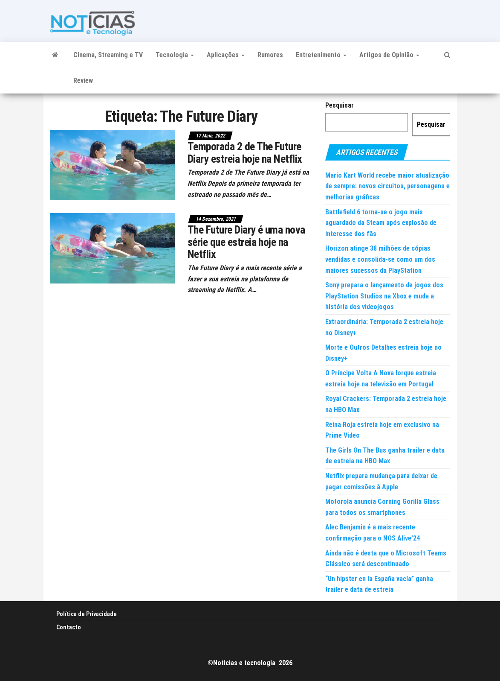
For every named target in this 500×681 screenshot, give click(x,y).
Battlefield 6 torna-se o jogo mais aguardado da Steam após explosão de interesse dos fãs (380, 223)
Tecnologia (175, 55)
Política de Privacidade (86, 614)
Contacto (68, 627)
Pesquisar (339, 105)
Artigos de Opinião (389, 55)
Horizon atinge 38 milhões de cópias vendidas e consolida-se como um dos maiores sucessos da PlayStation (380, 259)
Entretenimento (321, 55)
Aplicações (226, 55)
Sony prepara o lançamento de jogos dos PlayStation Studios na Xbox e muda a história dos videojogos (384, 296)
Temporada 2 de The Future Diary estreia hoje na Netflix (245, 152)
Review (83, 80)
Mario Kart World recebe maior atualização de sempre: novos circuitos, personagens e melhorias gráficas (387, 186)
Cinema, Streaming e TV (108, 55)
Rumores (270, 55)
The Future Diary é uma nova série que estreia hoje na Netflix (246, 241)
